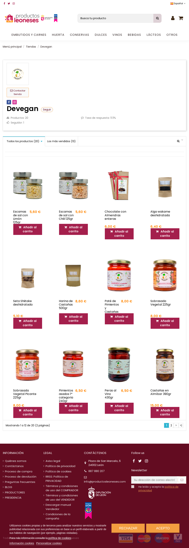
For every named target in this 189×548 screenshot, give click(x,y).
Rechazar (128, 528)
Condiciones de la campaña (58, 516)
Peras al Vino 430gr (110, 394)
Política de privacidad (60, 466)
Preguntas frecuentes (20, 482)
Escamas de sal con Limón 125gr (20, 216)
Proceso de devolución (20, 476)
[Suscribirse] (182, 480)
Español (178, 3)
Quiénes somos (15, 461)
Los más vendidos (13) (61, 141)
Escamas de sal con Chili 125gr (66, 215)
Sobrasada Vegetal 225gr (160, 303)
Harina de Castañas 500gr (66, 304)
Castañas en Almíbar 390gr (160, 392)
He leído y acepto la (158, 488)
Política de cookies (58, 471)
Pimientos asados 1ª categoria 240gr (66, 395)
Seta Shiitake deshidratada (22, 303)
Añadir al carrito (27, 229)
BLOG (8, 487)
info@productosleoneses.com (105, 481)
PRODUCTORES (15, 492)
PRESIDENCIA (13, 498)
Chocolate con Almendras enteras (115, 215)
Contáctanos (14, 466)
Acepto (163, 528)
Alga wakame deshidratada (160, 213)
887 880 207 (96, 471)
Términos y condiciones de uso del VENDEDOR (62, 497)
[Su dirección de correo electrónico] (154, 480)
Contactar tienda (17, 92)
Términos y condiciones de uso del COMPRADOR (62, 488)
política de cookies (59, 538)
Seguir (47, 109)
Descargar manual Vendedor (58, 507)
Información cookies (21, 543)
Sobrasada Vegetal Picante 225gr (24, 394)
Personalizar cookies (49, 543)
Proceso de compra (18, 471)
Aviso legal (53, 461)
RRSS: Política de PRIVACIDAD (57, 479)
